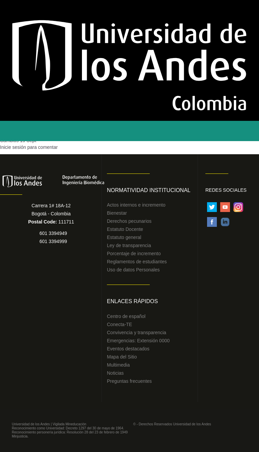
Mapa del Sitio (122, 356)
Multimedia (118, 365)
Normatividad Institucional (149, 190)
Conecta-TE (119, 324)
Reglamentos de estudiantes (137, 261)
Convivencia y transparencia (136, 332)
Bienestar (117, 213)
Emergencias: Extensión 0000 (138, 340)
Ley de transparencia (129, 245)
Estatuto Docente (125, 229)
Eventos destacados (128, 348)
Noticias (115, 373)
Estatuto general (124, 237)
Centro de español (126, 316)
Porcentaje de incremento (134, 253)
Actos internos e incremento (136, 205)
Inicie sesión (13, 147)
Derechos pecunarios (129, 221)
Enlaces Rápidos (132, 301)
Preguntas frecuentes (129, 381)
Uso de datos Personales (133, 269)
